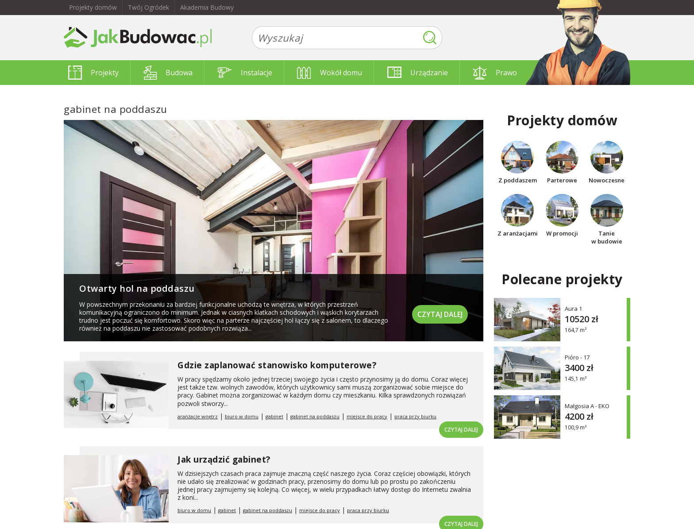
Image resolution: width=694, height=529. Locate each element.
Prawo (495, 73)
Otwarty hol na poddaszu (137, 288)
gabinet (274, 416)
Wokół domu (329, 73)
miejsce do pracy (367, 416)
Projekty (93, 73)
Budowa (168, 73)
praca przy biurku (415, 416)
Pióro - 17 (577, 357)
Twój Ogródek (148, 7)
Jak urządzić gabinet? (223, 459)
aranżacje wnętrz (197, 416)
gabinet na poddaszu (314, 416)
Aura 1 (573, 308)
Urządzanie (417, 73)
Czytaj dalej (440, 314)
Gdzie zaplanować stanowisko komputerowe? (276, 365)
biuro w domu (241, 416)
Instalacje (245, 73)
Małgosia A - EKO (587, 405)
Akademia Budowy (207, 7)
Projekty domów (93, 7)
